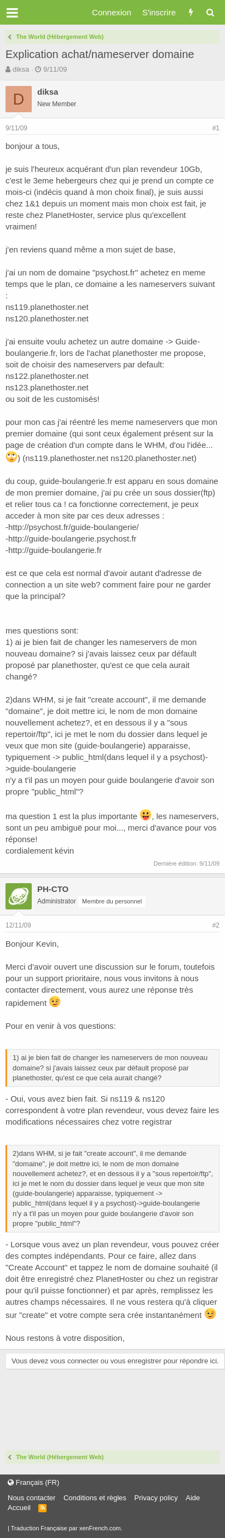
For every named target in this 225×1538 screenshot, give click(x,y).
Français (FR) (33, 1482)
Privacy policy (155, 1498)
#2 (216, 925)
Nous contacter (31, 1498)
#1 (216, 128)
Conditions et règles (95, 1498)
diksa (21, 69)
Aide (193, 1498)
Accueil (19, 1508)
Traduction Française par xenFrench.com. (67, 1528)
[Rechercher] (210, 12)
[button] (12, 13)
